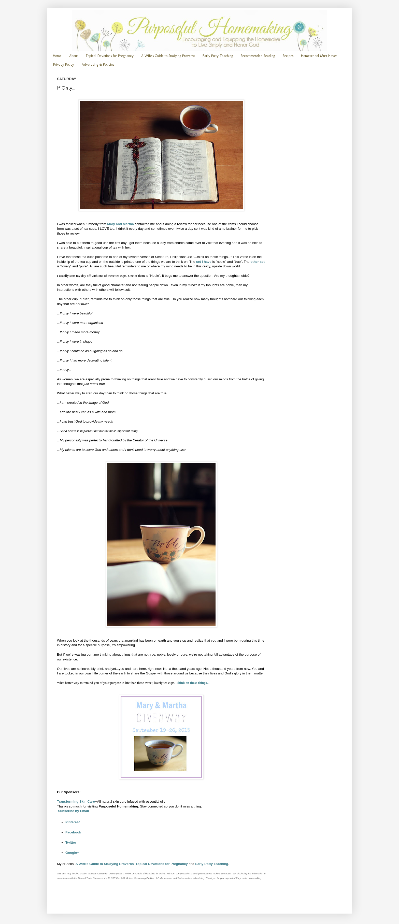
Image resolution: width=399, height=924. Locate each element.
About (73, 56)
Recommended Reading (258, 56)
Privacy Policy (63, 64)
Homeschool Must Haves (319, 56)
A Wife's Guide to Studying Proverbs (168, 56)
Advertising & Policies (98, 64)
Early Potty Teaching (218, 56)
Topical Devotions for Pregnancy (110, 56)
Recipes (288, 56)
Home (57, 56)
